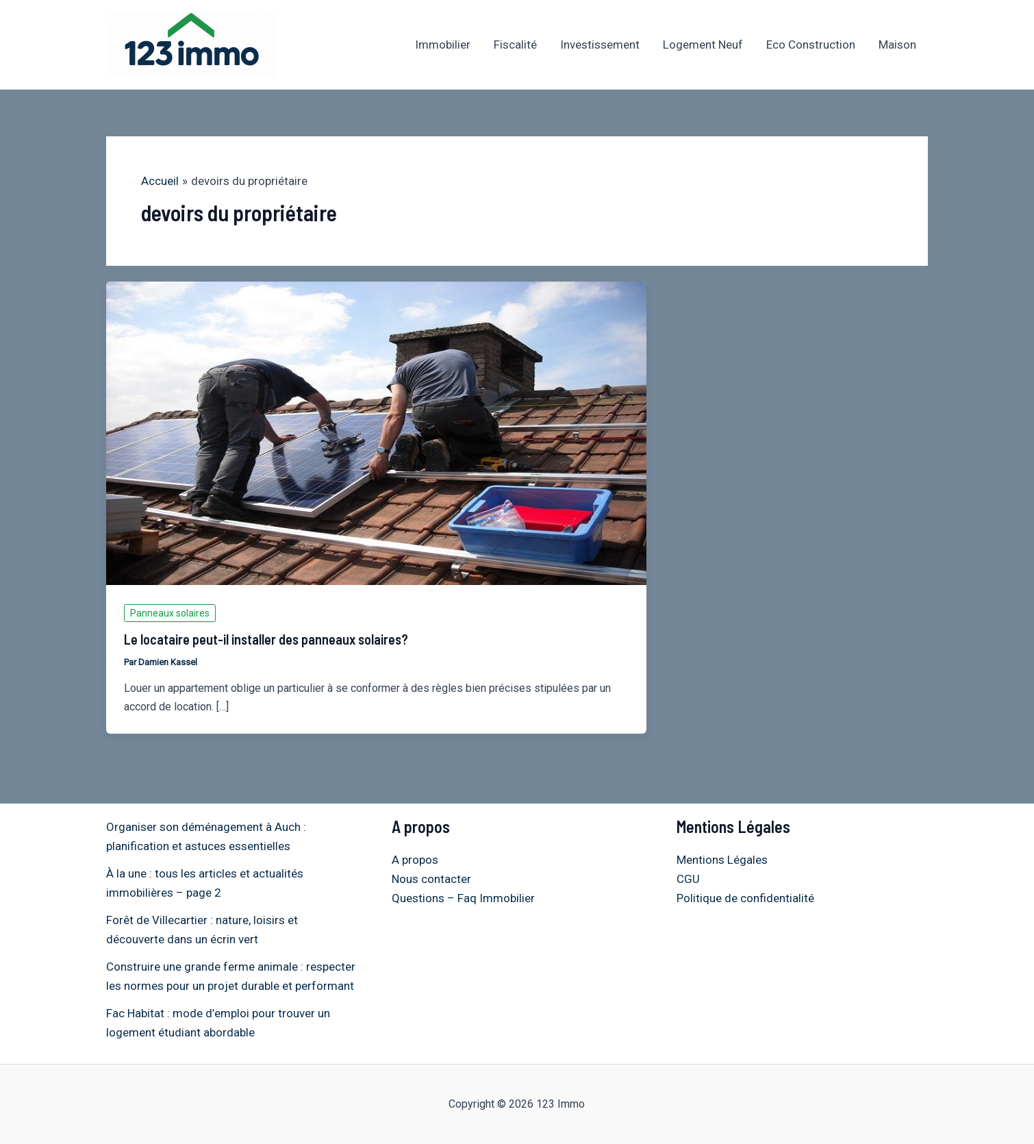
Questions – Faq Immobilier (463, 898)
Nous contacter (431, 879)
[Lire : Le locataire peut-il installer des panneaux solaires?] (376, 432)
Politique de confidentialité (745, 898)
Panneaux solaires (170, 613)
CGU (688, 879)
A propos (415, 860)
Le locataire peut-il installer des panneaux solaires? (266, 639)
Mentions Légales (722, 860)
